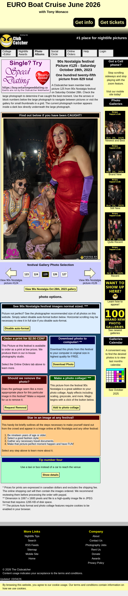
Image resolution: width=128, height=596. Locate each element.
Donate (96, 554)
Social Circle (54, 53)
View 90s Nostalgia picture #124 (11, 275)
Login (103, 51)
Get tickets (112, 22)
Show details (51, 474)
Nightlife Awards (23, 53)
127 (64, 274)
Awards (96, 558)
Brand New (115, 160)
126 (55, 274)
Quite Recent (115, 227)
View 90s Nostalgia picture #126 (90, 275)
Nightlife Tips (31, 536)
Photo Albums (39, 53)
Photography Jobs (95, 545)
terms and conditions (70, 573)
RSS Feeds (32, 545)
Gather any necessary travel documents (30, 441)
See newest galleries (115, 321)
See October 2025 (116, 381)
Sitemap (32, 549)
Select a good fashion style (22, 438)
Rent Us (96, 549)
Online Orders (71, 53)
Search (32, 540)
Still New (115, 194)
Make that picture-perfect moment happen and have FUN (40, 444)
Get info (84, 22)
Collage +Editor (6, 53)
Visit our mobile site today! (115, 93)
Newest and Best (115, 126)
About (96, 536)
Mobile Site (32, 554)
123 (26, 274)
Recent (115, 261)
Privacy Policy (96, 563)
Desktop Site (24, 35)
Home (32, 558)
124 (36, 274)
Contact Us (96, 540)
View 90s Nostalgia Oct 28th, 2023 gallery (50, 289)
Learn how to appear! (115, 293)
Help (86, 51)
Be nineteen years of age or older (26, 435)
